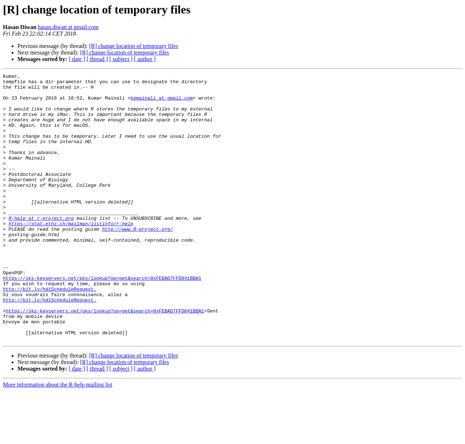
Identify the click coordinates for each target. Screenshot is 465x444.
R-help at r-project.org (41, 247)
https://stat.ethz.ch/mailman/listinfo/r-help (71, 253)
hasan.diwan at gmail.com (68, 27)
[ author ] (145, 59)
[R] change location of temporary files (133, 46)
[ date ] (77, 59)
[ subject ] (121, 59)
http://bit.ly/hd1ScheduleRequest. (49, 332)
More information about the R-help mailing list (57, 438)
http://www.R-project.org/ (137, 260)
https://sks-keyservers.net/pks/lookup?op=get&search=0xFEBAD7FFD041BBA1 (102, 319)
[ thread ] (97, 59)
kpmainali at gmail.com (161, 103)
